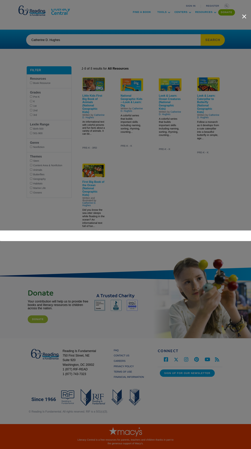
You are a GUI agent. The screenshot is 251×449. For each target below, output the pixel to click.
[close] (244, 14)
